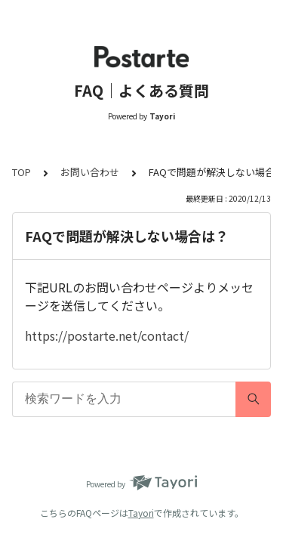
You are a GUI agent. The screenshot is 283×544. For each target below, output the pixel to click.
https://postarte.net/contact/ (107, 335)
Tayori (141, 512)
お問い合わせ (89, 172)
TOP (21, 172)
